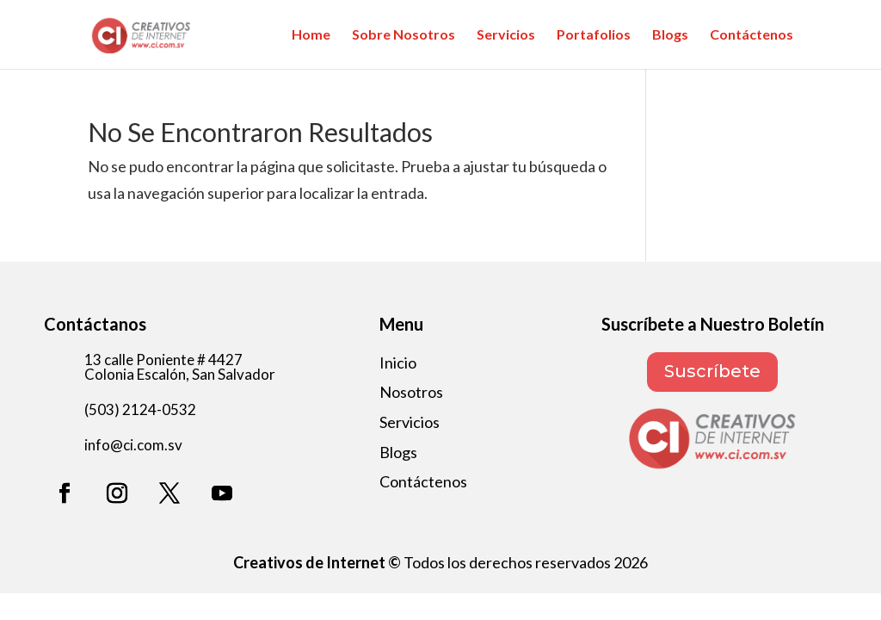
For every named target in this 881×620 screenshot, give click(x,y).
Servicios (506, 35)
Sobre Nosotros (403, 35)
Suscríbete (712, 372)
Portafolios (594, 35)
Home (311, 35)
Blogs (670, 35)
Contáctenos (751, 35)
